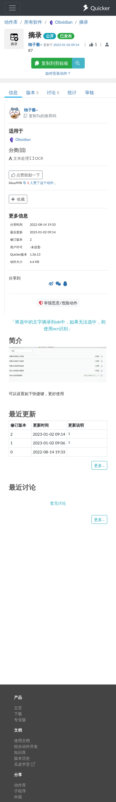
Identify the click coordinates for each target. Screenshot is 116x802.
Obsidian (20, 139)
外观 (18, 796)
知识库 (20, 752)
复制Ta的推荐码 (39, 115)
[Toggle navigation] (12, 8)
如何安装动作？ (58, 73)
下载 (18, 713)
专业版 (20, 719)
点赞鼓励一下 (25, 174)
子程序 (20, 790)
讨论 (53, 92)
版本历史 (22, 758)
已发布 (66, 36)
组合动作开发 (26, 746)
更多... (99, 465)
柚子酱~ (35, 44)
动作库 (11, 22)
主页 (18, 707)
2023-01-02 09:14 (66, 44)
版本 (32, 92)
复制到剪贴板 (51, 63)
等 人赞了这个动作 (38, 183)
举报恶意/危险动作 (58, 302)
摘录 (83, 22)
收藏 (18, 199)
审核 (89, 92)
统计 (72, 92)
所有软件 (33, 22)
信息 (13, 92)
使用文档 (22, 740)
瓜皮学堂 (24, 764)
